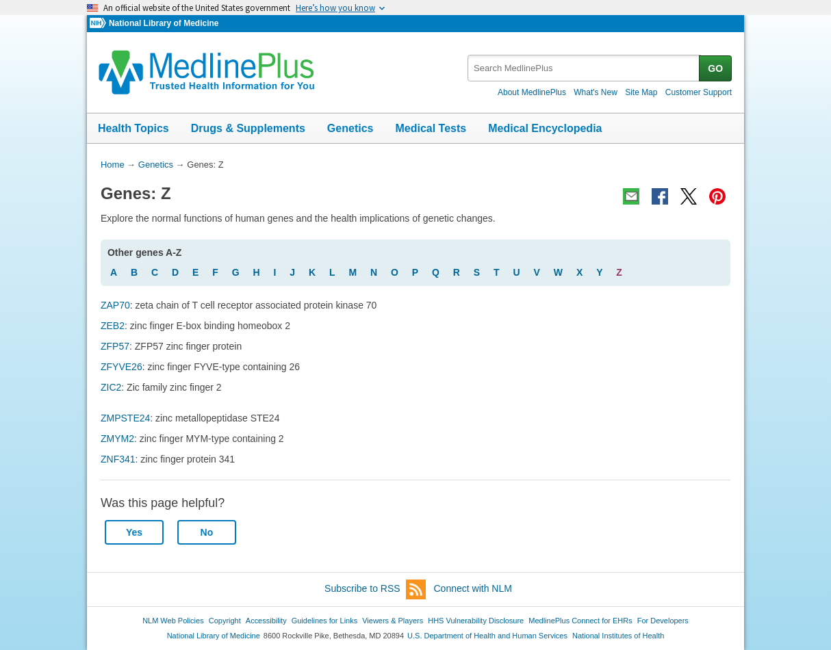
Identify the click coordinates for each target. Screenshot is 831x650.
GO (715, 68)
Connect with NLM (473, 588)
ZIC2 (111, 387)
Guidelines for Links (324, 620)
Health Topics (133, 128)
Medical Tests (430, 128)
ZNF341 (118, 459)
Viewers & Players (392, 620)
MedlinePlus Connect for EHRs (580, 620)
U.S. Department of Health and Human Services (487, 636)
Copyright (225, 620)
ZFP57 (115, 346)
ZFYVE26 (121, 366)
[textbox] (584, 68)
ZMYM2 (117, 438)
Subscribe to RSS (375, 589)
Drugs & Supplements (248, 128)
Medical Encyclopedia (545, 128)
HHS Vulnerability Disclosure (476, 620)
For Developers (663, 620)
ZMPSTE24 (125, 418)
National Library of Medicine (163, 23)
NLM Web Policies (173, 620)
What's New (595, 92)
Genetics (350, 128)
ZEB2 (113, 325)
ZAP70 (115, 305)
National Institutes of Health (618, 636)
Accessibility (266, 620)
